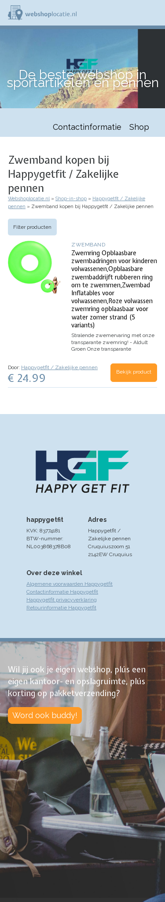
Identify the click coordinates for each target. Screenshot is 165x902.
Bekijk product (133, 372)
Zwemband (88, 245)
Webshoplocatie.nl (29, 199)
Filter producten (32, 227)
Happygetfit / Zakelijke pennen (59, 367)
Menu (154, 12)
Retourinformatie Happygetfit (61, 608)
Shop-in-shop (71, 199)
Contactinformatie (87, 127)
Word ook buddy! (44, 715)
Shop (139, 127)
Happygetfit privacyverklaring (61, 600)
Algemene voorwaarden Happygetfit (69, 584)
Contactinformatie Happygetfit (62, 592)
